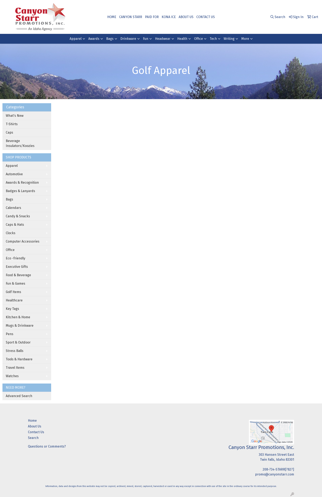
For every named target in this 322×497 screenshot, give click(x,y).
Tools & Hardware (19, 359)
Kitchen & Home (18, 317)
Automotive (14, 174)
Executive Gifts (17, 267)
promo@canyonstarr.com (274, 474)
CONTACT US (205, 17)
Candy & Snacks (18, 216)
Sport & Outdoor (18, 342)
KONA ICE (169, 17)
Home (32, 421)
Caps (9, 132)
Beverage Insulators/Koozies (20, 143)
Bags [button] (110, 39)
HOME (111, 17)
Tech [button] (213, 39)
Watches (12, 376)
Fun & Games (15, 283)
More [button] (245, 39)
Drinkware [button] (128, 39)
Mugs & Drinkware (19, 326)
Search (33, 438)
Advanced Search (19, 396)
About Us (34, 426)
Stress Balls (14, 351)
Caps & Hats (15, 225)
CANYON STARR (130, 17)
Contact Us (36, 432)
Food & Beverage (18, 275)
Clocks (10, 233)
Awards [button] (93, 39)
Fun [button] (145, 39)
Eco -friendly (15, 258)
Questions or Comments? (47, 446)
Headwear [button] (162, 39)
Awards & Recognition (22, 182)
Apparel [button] (76, 39)
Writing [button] (229, 39)
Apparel (12, 166)
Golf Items (13, 292)
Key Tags (12, 309)
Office (10, 250)
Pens (9, 334)
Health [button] (182, 39)
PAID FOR (152, 17)
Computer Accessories (22, 241)
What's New (14, 116)
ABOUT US (186, 17)
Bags (9, 199)
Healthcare (14, 300)
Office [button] (198, 39)
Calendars (13, 208)
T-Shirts (12, 124)
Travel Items (15, 368)
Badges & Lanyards (20, 191)
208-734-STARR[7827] (278, 469)
